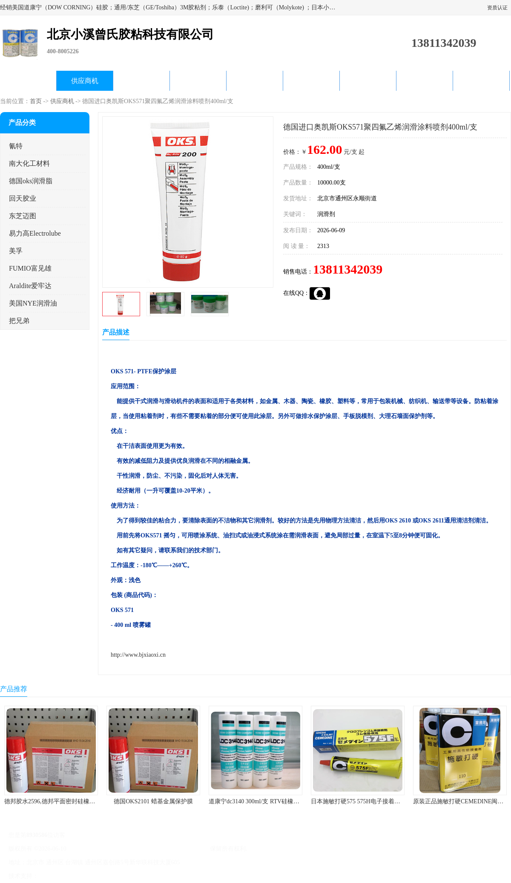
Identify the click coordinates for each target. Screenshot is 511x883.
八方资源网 (55, 876)
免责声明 (83, 876)
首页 (36, 101)
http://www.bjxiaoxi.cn (138, 655)
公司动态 (254, 80)
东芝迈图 (22, 215)
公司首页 (28, 80)
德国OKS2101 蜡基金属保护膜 (153, 801)
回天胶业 (22, 198)
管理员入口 (111, 876)
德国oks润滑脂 (30, 181)
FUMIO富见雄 (30, 268)
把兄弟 (19, 320)
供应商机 (84, 80)
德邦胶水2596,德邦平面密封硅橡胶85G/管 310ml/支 (71, 801)
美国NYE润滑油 (33, 303)
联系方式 (481, 80)
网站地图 (140, 876)
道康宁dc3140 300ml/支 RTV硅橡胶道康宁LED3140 (275, 801)
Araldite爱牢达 (30, 285)
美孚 (16, 250)
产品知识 (311, 80)
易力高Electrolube (35, 233)
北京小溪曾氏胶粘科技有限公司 (167, 848)
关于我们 (198, 80)
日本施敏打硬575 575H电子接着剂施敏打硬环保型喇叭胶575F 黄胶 (398, 801)
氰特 (16, 146)
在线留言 (424, 80)
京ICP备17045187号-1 (95, 848)
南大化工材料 (29, 163)
